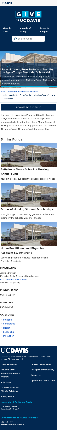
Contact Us (36, 375)
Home (3, 91)
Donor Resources (9, 364)
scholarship (9, 323)
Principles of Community (42, 369)
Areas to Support (44, 29)
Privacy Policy (7, 396)
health (6, 327)
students (7, 319)
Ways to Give (7, 29)
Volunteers (6, 382)
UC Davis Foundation (41, 364)
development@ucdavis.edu (12, 424)
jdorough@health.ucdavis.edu (13, 279)
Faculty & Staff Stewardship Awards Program (10, 373)
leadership (9, 332)
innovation (8, 336)
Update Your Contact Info (43, 380)
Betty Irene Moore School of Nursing (23, 91)
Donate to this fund (28, 107)
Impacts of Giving (25, 29)
